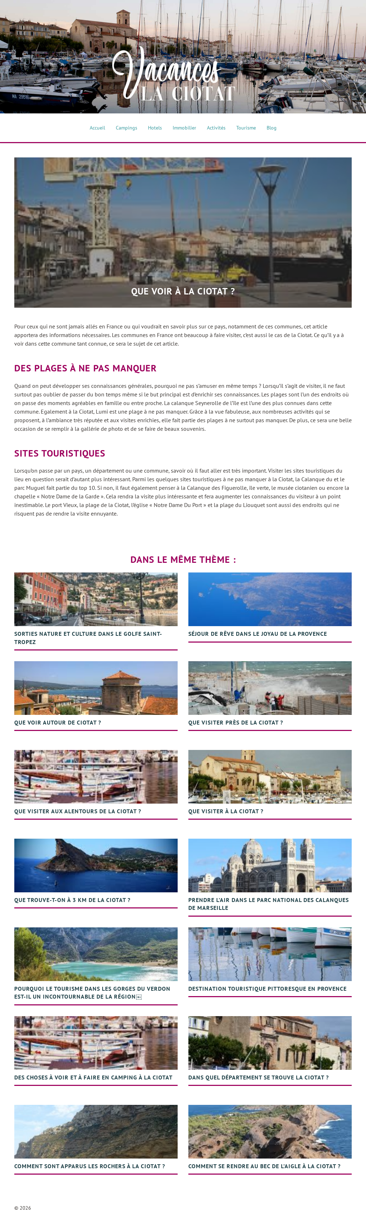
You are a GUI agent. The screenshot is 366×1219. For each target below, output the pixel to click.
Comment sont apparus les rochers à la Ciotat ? (89, 1166)
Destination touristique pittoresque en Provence (267, 988)
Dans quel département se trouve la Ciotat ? (258, 1077)
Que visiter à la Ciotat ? (225, 811)
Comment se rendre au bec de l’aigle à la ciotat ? (264, 1166)
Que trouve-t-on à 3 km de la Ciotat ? (72, 899)
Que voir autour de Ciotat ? (57, 722)
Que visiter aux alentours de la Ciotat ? (77, 811)
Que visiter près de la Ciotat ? (235, 722)
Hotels (155, 128)
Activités (216, 128)
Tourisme (246, 128)
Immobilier (184, 128)
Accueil (97, 128)
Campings (126, 128)
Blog (272, 128)
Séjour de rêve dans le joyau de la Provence (257, 633)
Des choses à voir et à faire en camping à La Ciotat (93, 1077)
